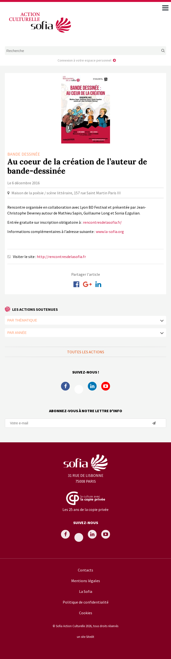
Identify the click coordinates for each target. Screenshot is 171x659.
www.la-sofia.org (110, 231)
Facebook (65, 386)
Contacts (85, 570)
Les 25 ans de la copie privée (85, 509)
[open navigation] (165, 8)
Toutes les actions (85, 351)
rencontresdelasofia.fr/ (102, 222)
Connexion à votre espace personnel (84, 60)
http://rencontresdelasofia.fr (61, 256)
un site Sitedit (85, 637)
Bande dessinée (23, 154)
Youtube (105, 386)
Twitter (78, 389)
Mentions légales (85, 580)
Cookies (85, 612)
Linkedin (92, 386)
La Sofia (85, 591)
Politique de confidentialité (86, 602)
